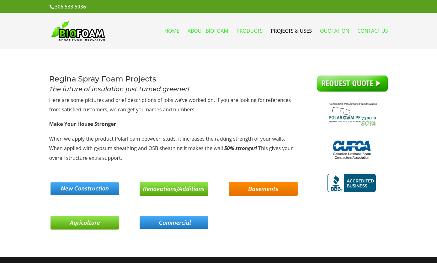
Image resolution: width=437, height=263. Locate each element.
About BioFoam (208, 31)
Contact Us (373, 31)
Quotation (334, 31)
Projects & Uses (291, 31)
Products (250, 31)
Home (171, 31)
